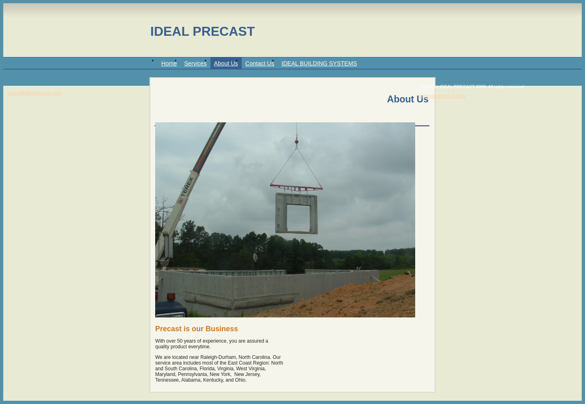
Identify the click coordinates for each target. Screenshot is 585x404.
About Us (226, 63)
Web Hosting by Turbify (442, 95)
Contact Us (259, 63)
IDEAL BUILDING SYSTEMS (319, 63)
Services (195, 63)
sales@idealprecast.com (34, 93)
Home (169, 63)
